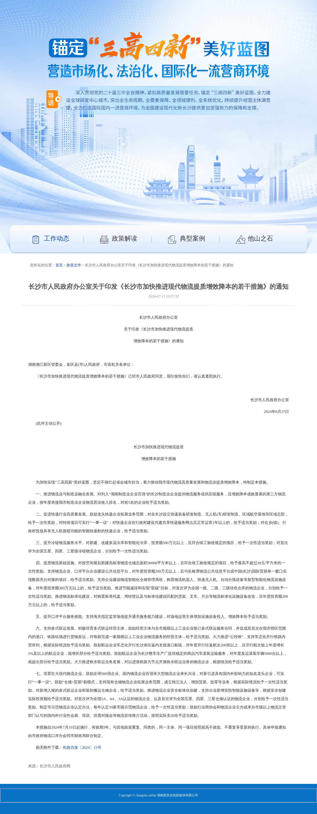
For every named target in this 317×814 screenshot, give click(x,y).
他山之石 (260, 238)
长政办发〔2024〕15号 (82, 747)
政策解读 (124, 238)
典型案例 (192, 238)
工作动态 (56, 238)
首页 (59, 265)
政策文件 (74, 265)
